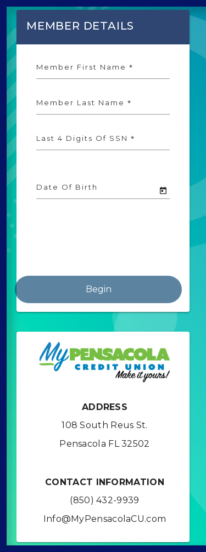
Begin (99, 289)
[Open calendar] (163, 190)
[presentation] (98, 244)
